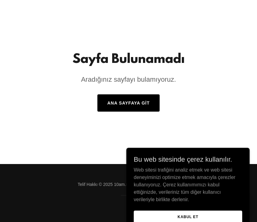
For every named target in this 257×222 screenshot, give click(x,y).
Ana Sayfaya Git (128, 103)
